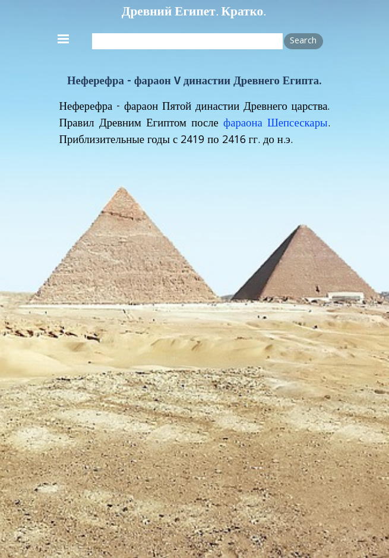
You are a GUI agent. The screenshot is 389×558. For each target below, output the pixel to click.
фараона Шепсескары (275, 124)
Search (303, 41)
